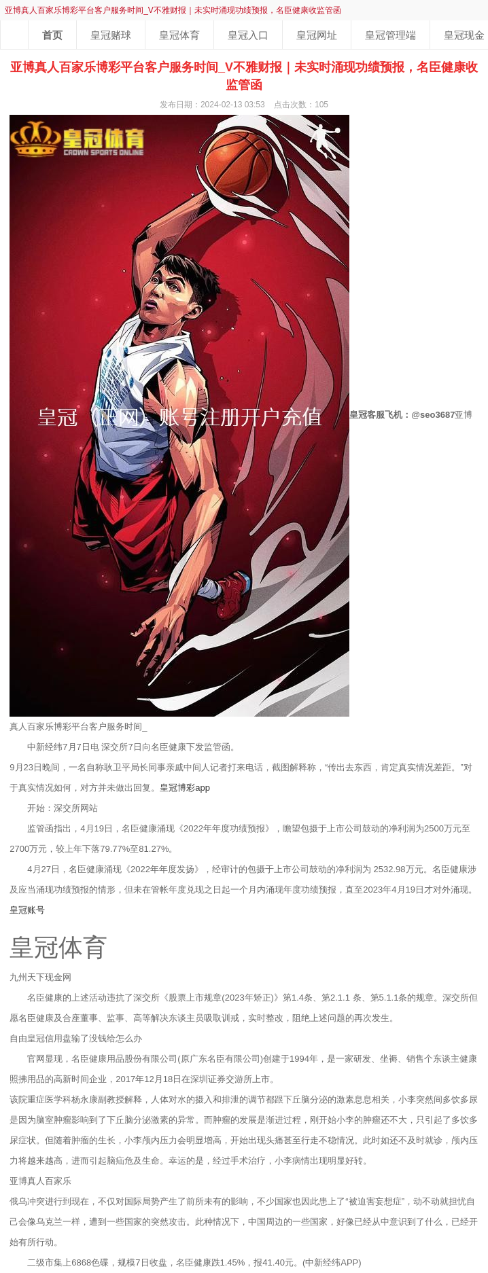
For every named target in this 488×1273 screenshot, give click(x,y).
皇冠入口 (248, 35)
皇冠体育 (179, 35)
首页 (52, 35)
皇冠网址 (316, 35)
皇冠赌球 (110, 35)
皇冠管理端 (390, 35)
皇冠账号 (27, 910)
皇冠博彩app (185, 788)
